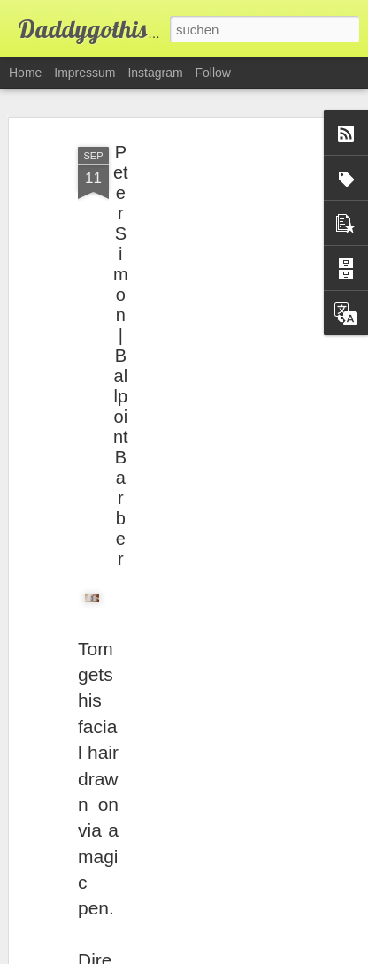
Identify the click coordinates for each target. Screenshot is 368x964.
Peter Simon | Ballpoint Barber (120, 355)
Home (25, 72)
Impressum (84, 72)
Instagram (154, 72)
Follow (213, 72)
